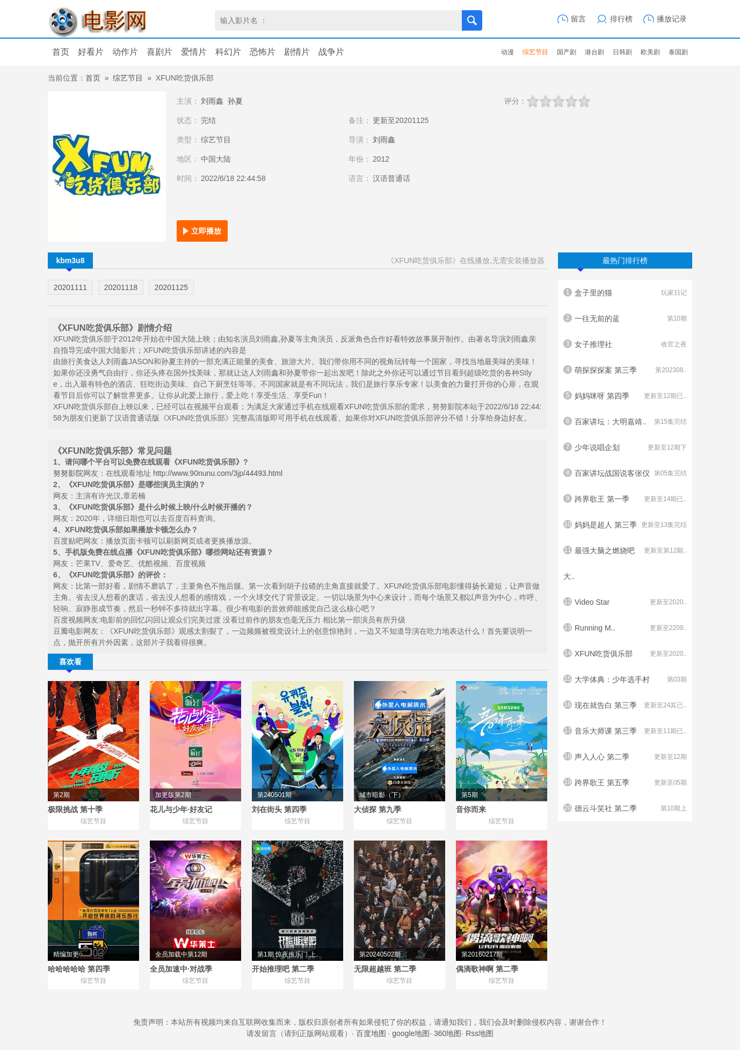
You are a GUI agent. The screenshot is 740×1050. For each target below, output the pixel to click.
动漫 (507, 52)
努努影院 (68, 473)
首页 (60, 51)
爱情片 (194, 51)
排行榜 (621, 19)
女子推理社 (625, 344)
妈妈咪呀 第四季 (625, 396)
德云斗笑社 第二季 (625, 808)
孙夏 (235, 101)
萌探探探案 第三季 (625, 370)
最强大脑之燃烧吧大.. (625, 559)
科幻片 (228, 51)
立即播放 (206, 231)
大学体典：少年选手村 (625, 679)
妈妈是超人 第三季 (625, 525)
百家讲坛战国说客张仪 (625, 473)
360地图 (447, 1033)
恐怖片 (262, 51)
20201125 (171, 287)
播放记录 (672, 19)
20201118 (120, 287)
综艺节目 (535, 52)
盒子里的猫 (625, 293)
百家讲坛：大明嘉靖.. (625, 422)
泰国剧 (678, 52)
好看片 (91, 51)
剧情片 (297, 51)
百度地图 (371, 1033)
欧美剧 (650, 52)
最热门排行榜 (612, 262)
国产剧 (566, 52)
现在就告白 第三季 (625, 705)
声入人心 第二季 (625, 757)
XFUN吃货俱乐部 (625, 654)
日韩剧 (622, 52)
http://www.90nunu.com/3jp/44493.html (217, 473)
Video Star (625, 602)
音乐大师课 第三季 (625, 731)
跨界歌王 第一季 (625, 499)
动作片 (125, 51)
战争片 (331, 51)
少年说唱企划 (625, 447)
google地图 (411, 1033)
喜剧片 (159, 51)
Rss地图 (480, 1033)
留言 (578, 19)
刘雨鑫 (212, 101)
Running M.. (625, 628)
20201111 (70, 287)
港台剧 (594, 52)
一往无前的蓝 (625, 318)
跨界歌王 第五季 (625, 782)
